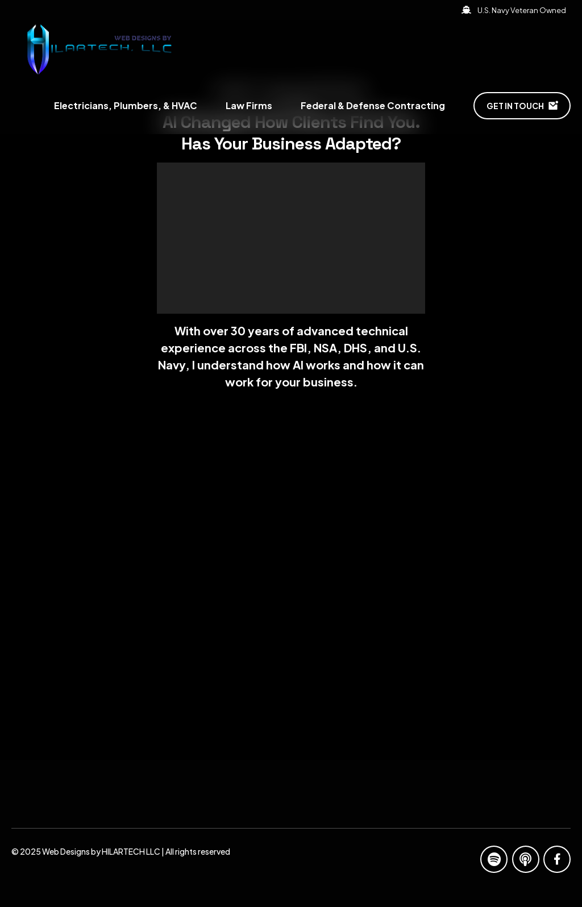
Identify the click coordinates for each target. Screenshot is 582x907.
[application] (291, 238)
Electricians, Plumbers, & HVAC (125, 105)
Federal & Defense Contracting (373, 105)
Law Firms (249, 105)
